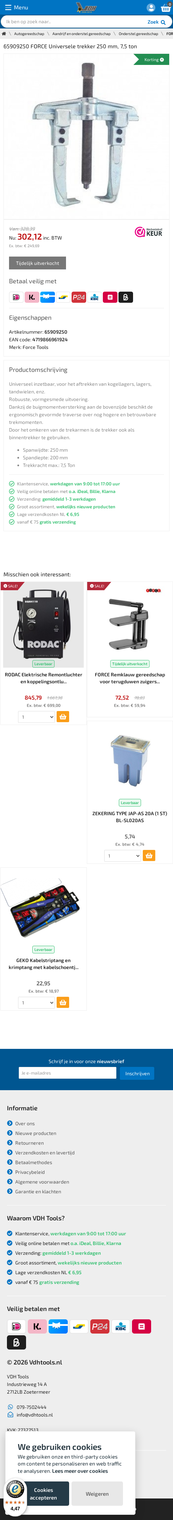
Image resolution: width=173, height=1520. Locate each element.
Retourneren (25, 1143)
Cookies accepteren (43, 1494)
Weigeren (97, 1493)
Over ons (21, 1123)
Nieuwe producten (31, 1133)
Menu (16, 7)
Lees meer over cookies (80, 1471)
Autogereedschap (29, 33)
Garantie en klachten (34, 1191)
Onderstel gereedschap (138, 33)
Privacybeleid (26, 1172)
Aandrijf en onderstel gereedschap (81, 33)
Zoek (157, 22)
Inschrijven (137, 1073)
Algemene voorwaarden (38, 1182)
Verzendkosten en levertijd (41, 1152)
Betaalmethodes (29, 1162)
